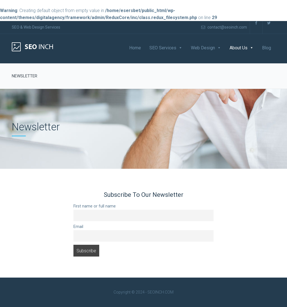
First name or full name (94, 206)
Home (135, 47)
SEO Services (162, 47)
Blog (266, 47)
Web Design (203, 47)
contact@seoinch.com (224, 27)
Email (78, 226)
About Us (238, 47)
